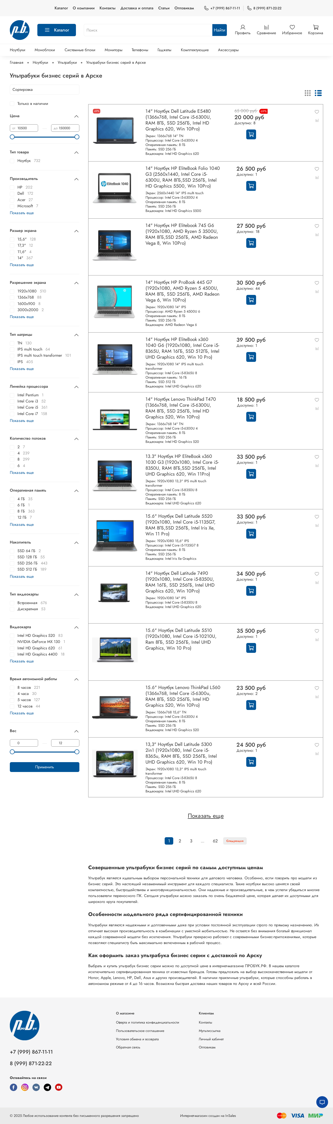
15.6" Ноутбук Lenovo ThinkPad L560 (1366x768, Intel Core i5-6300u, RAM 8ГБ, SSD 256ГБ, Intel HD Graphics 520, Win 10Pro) (182, 696)
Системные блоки (80, 50)
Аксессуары (228, 50)
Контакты (108, 8)
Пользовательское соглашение (140, 1030)
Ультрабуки (67, 62)
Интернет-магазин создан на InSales (208, 1115)
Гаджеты (164, 50)
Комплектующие (195, 50)
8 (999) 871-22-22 (264, 8)
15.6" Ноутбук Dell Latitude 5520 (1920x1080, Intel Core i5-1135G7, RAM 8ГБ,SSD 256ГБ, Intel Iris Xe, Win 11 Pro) (180, 525)
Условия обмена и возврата (137, 1039)
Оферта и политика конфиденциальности (147, 1022)
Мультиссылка (209, 1030)
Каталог (61, 8)
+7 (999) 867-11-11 (222, 8)
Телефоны (140, 50)
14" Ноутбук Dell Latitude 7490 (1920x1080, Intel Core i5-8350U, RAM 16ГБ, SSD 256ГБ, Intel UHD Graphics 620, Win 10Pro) (180, 582)
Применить (44, 767)
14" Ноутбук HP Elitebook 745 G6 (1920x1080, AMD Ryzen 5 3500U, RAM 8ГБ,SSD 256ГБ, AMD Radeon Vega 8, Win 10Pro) (181, 234)
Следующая (235, 841)
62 (215, 841)
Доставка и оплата (136, 8)
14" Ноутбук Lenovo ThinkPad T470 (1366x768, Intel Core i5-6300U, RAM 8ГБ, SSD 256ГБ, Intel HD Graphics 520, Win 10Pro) (180, 408)
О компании (84, 8)
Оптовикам (184, 8)
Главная (16, 62)
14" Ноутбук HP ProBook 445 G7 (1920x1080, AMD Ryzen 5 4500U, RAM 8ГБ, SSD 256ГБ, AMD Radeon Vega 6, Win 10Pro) (182, 291)
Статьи (164, 8)
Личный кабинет (211, 1039)
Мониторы (113, 50)
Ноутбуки (17, 50)
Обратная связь (128, 1047)
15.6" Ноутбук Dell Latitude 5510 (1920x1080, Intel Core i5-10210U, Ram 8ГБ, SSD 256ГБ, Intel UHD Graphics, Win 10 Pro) (181, 639)
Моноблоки (45, 50)
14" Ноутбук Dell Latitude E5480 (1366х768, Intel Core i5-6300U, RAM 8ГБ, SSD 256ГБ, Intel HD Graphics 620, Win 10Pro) (178, 120)
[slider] (12, 137)
